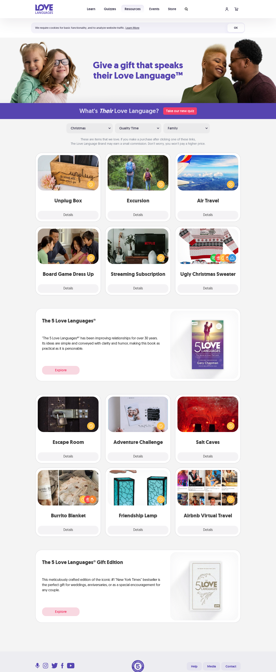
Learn (91, 9)
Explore (61, 370)
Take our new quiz (180, 111)
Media (211, 666)
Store (172, 9)
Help (194, 666)
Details (68, 215)
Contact (231, 666)
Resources (133, 9)
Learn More (132, 28)
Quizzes (110, 9)
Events (154, 9)
